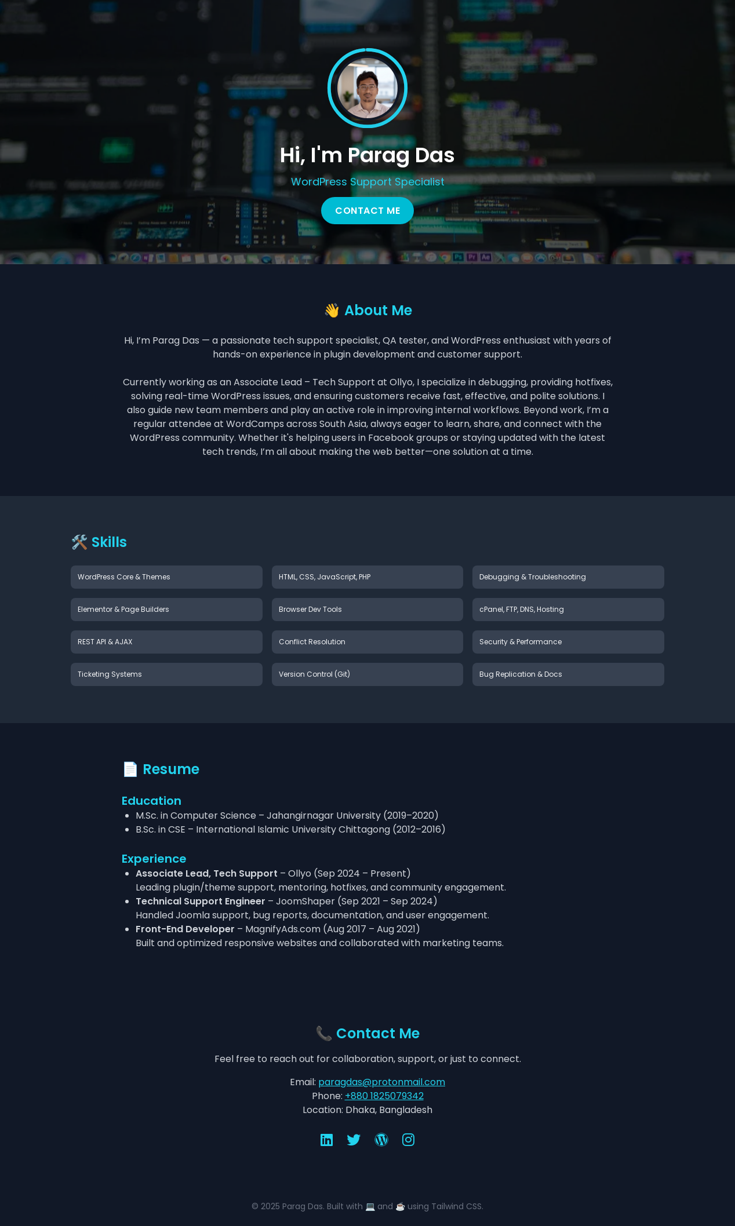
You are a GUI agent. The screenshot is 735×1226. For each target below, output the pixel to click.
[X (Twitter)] (354, 1140)
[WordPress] (381, 1140)
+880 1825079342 (384, 1096)
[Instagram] (408, 1140)
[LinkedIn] (327, 1140)
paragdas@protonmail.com (381, 1082)
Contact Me (367, 210)
